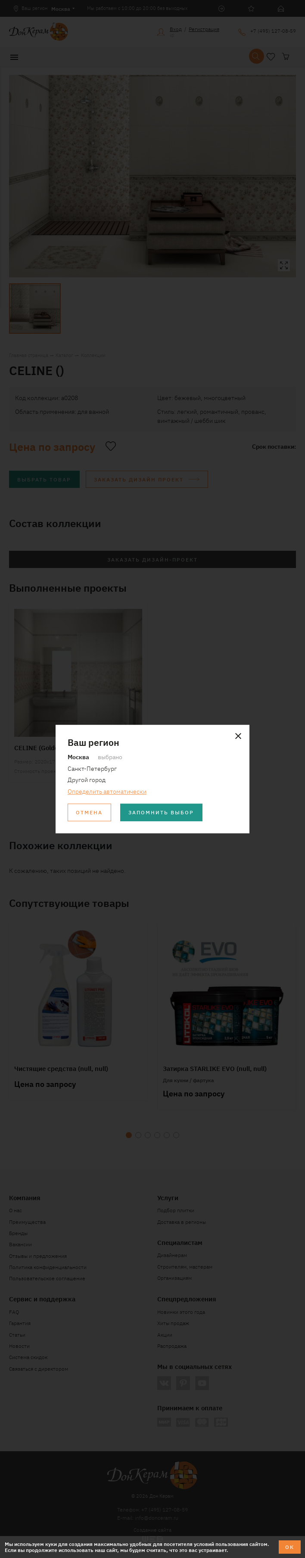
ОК (289, 1546)
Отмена (89, 812)
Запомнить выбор (161, 812)
